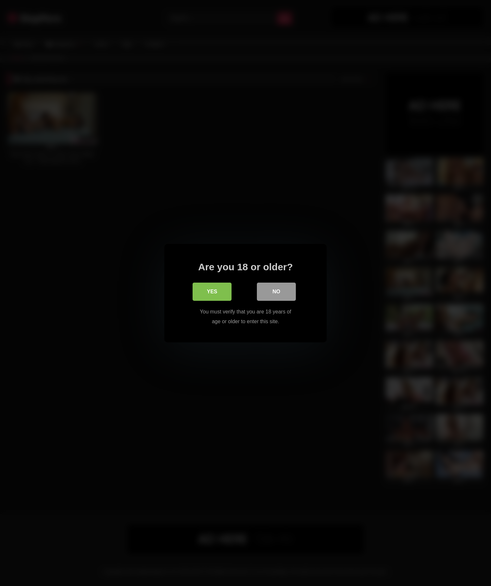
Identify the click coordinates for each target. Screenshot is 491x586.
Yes (212, 291)
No (276, 291)
